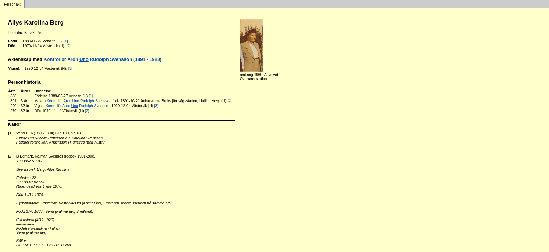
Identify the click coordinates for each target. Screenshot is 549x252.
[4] (230, 101)
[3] (70, 68)
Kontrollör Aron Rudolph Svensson (79, 101)
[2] (69, 46)
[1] (66, 41)
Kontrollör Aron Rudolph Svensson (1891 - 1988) (102, 59)
